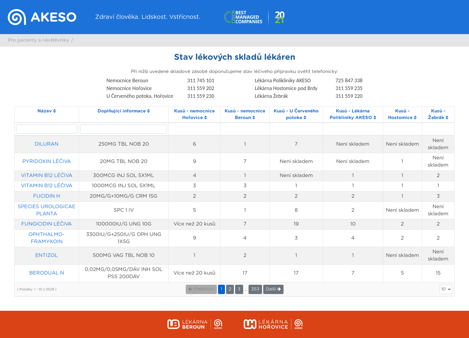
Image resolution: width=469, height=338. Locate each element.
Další (273, 289)
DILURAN (46, 144)
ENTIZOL (46, 255)
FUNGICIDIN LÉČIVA (46, 224)
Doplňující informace (124, 111)
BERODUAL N (46, 273)
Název (46, 111)
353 (255, 289)
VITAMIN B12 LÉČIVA (46, 175)
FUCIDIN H (46, 196)
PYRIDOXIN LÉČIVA (46, 161)
